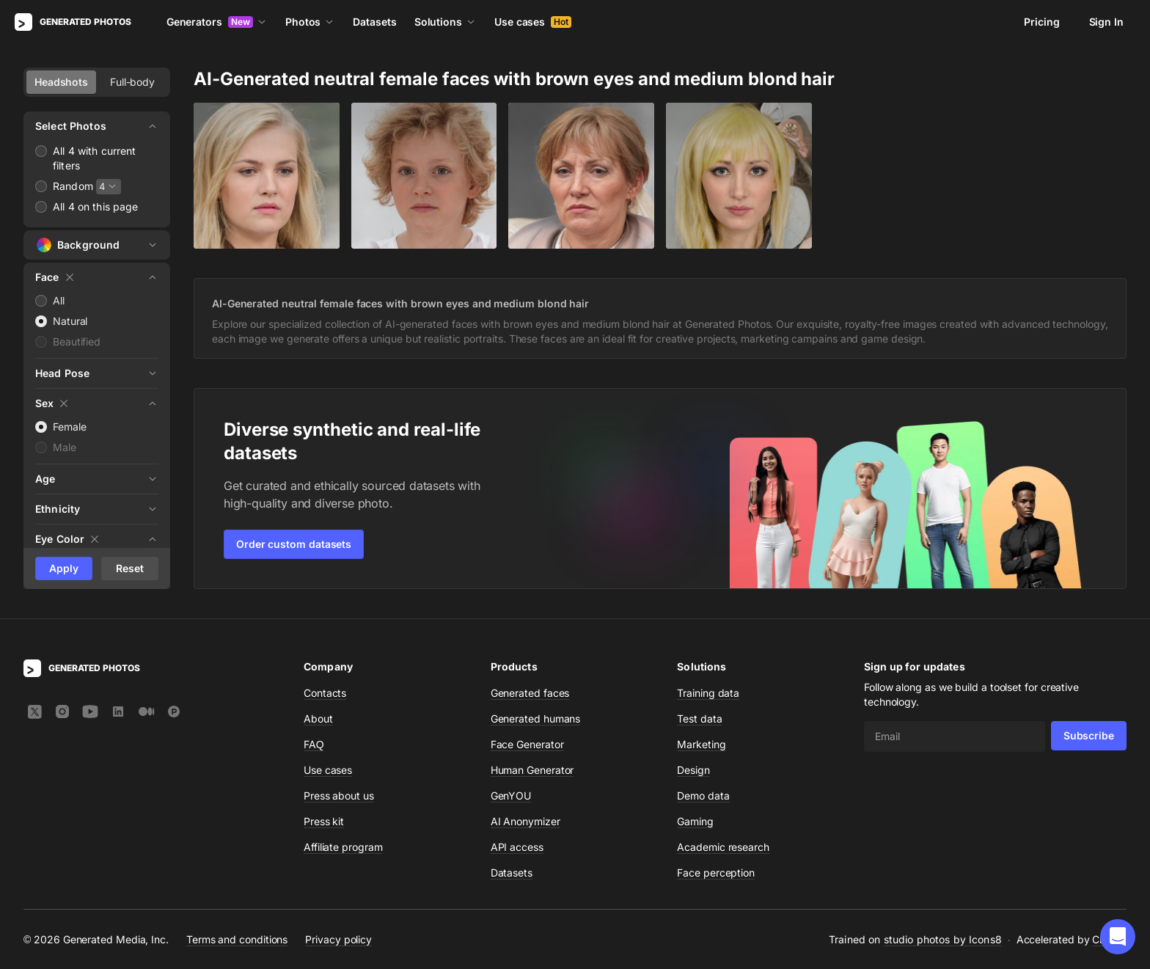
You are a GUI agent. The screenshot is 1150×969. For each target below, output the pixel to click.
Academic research (723, 847)
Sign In (1106, 21)
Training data (708, 693)
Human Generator (532, 770)
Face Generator (527, 744)
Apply (63, 568)
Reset (130, 568)
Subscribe (1088, 735)
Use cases (532, 21)
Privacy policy (338, 939)
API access (517, 847)
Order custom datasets (293, 544)
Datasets (374, 21)
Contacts (325, 693)
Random (73, 186)
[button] (1117, 936)
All (59, 300)
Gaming (695, 821)
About (318, 718)
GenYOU (511, 795)
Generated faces (530, 693)
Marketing (701, 744)
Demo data (703, 795)
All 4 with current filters (94, 158)
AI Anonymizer (525, 821)
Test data (699, 718)
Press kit (324, 821)
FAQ (314, 744)
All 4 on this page (96, 206)
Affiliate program (343, 847)
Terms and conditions (237, 939)
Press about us (339, 795)
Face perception (716, 872)
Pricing (1041, 21)
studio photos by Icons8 (943, 939)
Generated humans (536, 718)
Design (693, 770)
